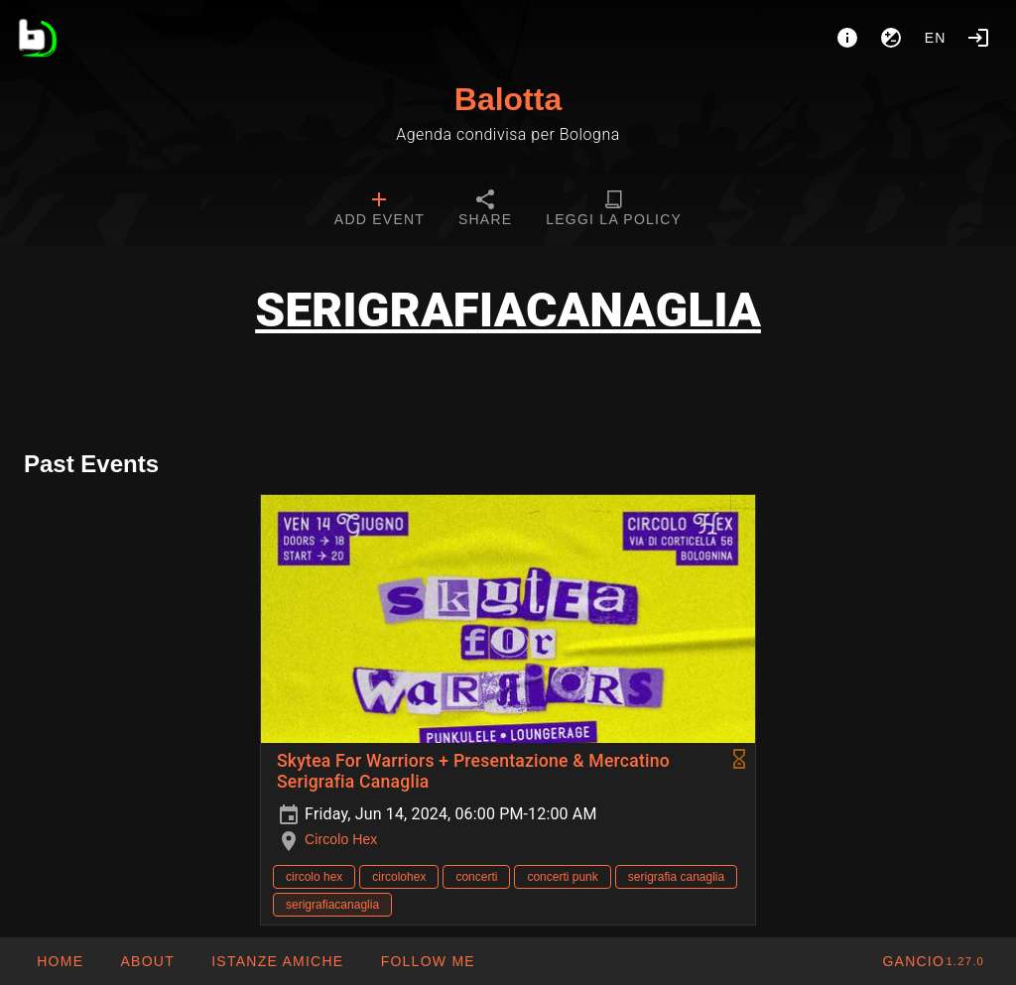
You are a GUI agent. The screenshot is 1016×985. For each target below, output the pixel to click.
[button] (276, 961)
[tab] (379, 210)
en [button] (936, 38)
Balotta (508, 99)
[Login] (978, 38)
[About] (847, 38)
